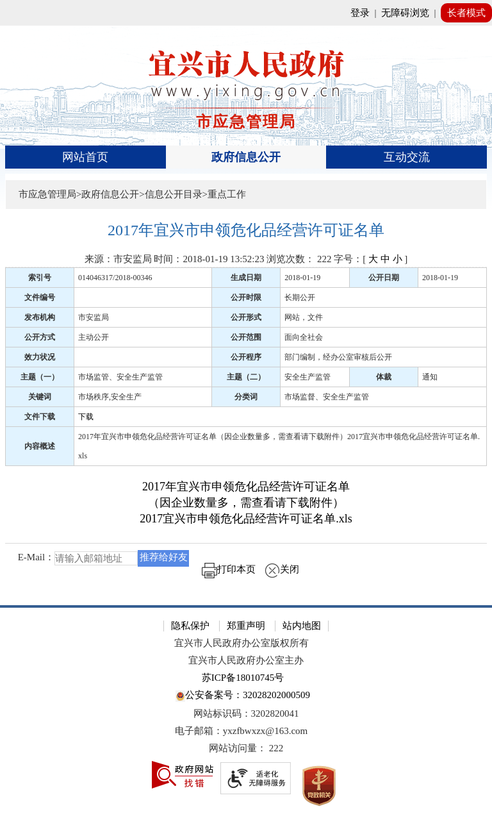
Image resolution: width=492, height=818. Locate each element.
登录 (360, 13)
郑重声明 (246, 626)
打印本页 (229, 569)
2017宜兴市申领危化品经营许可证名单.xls (246, 518)
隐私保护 (190, 626)
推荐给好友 (164, 557)
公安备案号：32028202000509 (243, 696)
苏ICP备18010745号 (243, 677)
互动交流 (407, 157)
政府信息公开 (246, 157)
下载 (86, 416)
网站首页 (85, 157)
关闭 (282, 569)
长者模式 (466, 13)
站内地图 (302, 626)
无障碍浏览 (405, 13)
